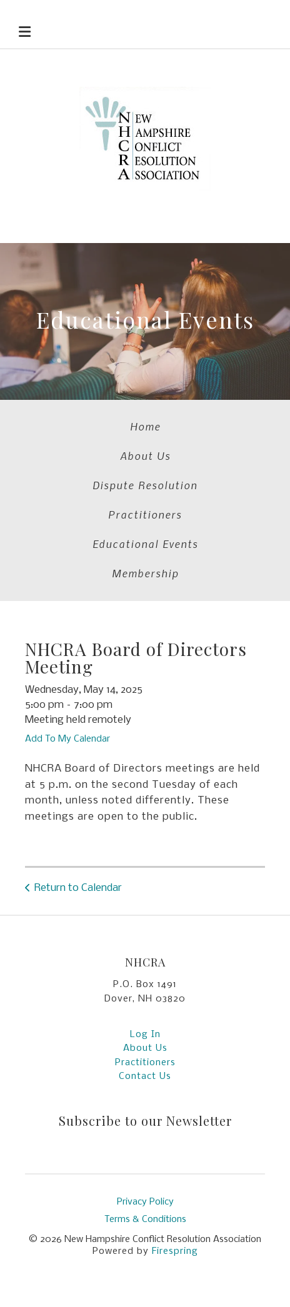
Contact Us (145, 1076)
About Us (145, 455)
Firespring (175, 1251)
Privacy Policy (145, 1202)
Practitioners (145, 514)
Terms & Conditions (145, 1220)
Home (145, 426)
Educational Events (145, 543)
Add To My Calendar (67, 739)
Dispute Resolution (145, 485)
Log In (145, 1035)
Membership (145, 573)
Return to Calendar (78, 888)
